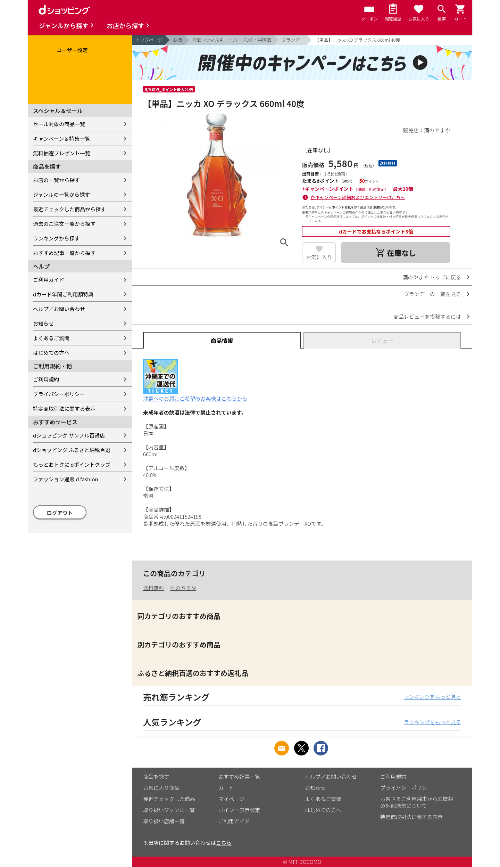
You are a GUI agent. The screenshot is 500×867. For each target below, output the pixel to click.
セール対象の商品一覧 (59, 124)
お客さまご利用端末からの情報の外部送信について (416, 802)
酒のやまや (183, 587)
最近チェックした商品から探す (69, 209)
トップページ (148, 39)
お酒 (177, 39)
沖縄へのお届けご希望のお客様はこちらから (195, 395)
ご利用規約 (46, 379)
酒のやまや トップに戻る (432, 277)
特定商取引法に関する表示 (64, 408)
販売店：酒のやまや (426, 130)
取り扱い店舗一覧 (164, 821)
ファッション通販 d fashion (65, 479)
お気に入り (319, 257)
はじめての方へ (51, 352)
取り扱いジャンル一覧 (169, 809)
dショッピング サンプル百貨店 (69, 435)
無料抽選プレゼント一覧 (61, 153)
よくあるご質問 (51, 338)
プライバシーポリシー (59, 394)
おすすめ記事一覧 (239, 776)
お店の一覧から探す (56, 179)
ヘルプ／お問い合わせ (59, 308)
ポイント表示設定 (239, 809)
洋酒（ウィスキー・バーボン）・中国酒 (232, 39)
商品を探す (156, 776)
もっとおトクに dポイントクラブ (71, 464)
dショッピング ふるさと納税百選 (71, 449)
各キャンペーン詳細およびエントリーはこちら (358, 197)
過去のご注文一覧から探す (64, 223)
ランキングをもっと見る (432, 696)
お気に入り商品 (161, 787)
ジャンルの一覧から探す (61, 194)
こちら (224, 842)
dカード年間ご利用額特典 (63, 294)
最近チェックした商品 (169, 798)
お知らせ (43, 323)
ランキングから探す (56, 238)
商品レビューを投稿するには (427, 316)
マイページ (231, 798)
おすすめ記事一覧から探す (64, 252)
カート (226, 787)
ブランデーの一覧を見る (432, 293)
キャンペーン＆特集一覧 (61, 138)
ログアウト (60, 512)
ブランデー (293, 39)
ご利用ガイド (48, 279)
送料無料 (153, 587)
